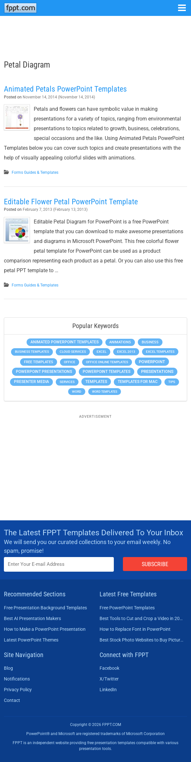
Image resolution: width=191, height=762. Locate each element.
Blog (8, 668)
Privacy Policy (18, 689)
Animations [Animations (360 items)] (120, 342)
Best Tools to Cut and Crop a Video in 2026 (142, 618)
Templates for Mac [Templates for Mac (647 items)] (138, 381)
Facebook (109, 668)
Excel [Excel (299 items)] (101, 351)
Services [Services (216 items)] (67, 382)
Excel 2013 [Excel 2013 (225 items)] (126, 351)
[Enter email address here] (59, 564)
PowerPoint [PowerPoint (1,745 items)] (152, 361)
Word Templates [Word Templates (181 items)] (104, 391)
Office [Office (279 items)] (69, 362)
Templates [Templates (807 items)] (96, 381)
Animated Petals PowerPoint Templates (65, 89)
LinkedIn (108, 689)
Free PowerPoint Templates (127, 607)
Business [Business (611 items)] (150, 342)
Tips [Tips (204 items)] (171, 382)
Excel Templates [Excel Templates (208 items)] (160, 351)
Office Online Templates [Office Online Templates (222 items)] (107, 362)
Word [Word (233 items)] (76, 391)
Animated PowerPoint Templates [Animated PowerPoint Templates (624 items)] (64, 342)
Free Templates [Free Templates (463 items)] (38, 362)
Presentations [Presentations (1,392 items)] (157, 371)
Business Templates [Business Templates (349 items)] (32, 351)
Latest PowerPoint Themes (31, 639)
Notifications (17, 678)
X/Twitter (109, 678)
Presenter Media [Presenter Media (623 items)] (31, 381)
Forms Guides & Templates (35, 172)
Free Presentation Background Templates (45, 607)
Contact (12, 700)
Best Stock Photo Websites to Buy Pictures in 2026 (142, 639)
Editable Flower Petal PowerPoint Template (71, 201)
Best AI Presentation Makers (32, 618)
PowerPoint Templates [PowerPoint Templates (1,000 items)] (106, 371)
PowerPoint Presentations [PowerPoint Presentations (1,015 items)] (44, 371)
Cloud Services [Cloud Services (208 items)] (73, 351)
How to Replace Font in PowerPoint (135, 629)
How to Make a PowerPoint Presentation (45, 629)
